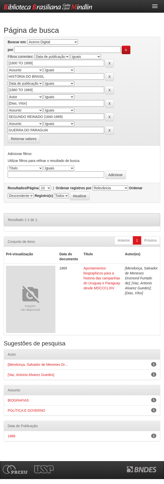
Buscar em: (17, 42)
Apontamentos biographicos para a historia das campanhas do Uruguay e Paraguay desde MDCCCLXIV (102, 278)
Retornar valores (24, 139)
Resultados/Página (23, 188)
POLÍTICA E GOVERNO (26, 410)
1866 (11, 436)
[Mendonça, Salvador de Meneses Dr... (38, 365)
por (10, 50)
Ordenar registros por (74, 188)
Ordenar (135, 188)
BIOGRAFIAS (18, 400)
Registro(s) (44, 196)
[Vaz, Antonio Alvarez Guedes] (31, 375)
